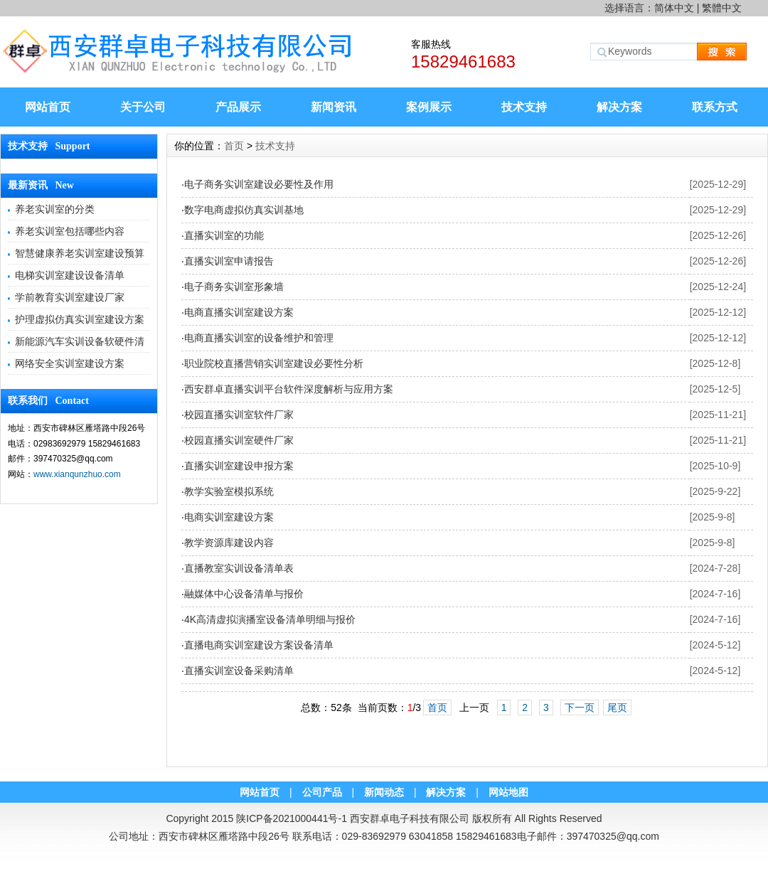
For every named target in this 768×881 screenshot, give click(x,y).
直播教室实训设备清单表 (239, 568)
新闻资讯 (333, 107)
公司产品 (322, 792)
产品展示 (238, 107)
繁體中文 (722, 8)
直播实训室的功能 (224, 235)
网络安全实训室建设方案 (69, 363)
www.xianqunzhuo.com (77, 474)
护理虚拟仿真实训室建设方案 (79, 319)
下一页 (579, 707)
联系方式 (714, 107)
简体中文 (674, 8)
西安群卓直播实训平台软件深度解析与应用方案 (288, 389)
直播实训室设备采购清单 (239, 670)
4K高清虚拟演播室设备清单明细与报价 (270, 619)
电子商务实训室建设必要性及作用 (259, 184)
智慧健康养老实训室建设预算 (79, 253)
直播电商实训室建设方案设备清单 (259, 645)
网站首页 (47, 107)
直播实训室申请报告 (229, 261)
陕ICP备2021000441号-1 (291, 818)
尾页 (617, 707)
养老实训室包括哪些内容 (69, 231)
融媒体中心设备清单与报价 (244, 593)
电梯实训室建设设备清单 (69, 275)
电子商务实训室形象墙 (234, 286)
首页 (234, 145)
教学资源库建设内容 (229, 542)
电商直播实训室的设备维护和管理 (259, 337)
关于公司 (143, 107)
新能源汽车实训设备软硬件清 (79, 341)
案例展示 (429, 107)
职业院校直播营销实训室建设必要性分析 (273, 363)
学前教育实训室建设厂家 (69, 297)
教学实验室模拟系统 (229, 491)
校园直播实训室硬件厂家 (239, 440)
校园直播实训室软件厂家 (239, 414)
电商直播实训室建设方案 (239, 312)
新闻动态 (384, 792)
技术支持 (524, 107)
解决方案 (619, 107)
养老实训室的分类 (55, 209)
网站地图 (508, 792)
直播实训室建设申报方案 (239, 465)
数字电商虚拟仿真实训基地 (244, 209)
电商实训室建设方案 (229, 517)
